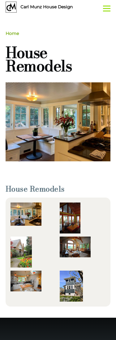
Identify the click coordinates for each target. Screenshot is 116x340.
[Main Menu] (106, 8)
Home (12, 33)
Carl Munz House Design (46, 6)
